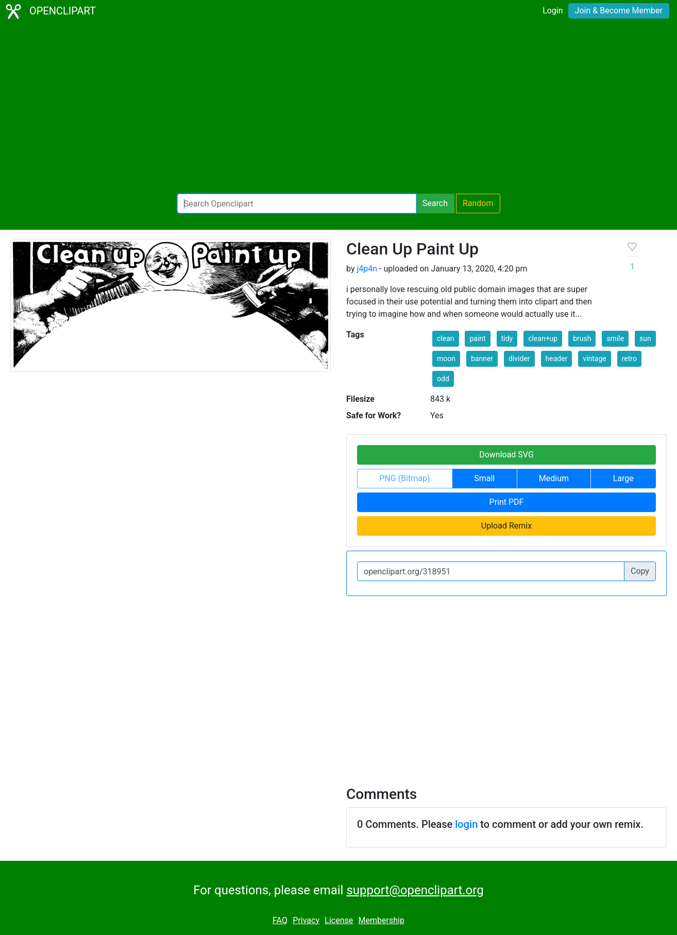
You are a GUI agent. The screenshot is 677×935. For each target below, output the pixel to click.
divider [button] (519, 358)
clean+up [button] (542, 338)
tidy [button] (507, 338)
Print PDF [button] (506, 502)
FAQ (280, 920)
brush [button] (582, 338)
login (466, 824)
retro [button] (629, 358)
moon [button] (446, 358)
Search (435, 203)
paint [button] (477, 338)
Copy (640, 571)
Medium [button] (554, 478)
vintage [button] (594, 358)
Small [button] (484, 478)
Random (478, 203)
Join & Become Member (619, 10)
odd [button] (443, 379)
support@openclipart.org (414, 890)
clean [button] (445, 338)
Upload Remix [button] (506, 526)
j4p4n (367, 269)
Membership (381, 920)
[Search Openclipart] (296, 203)
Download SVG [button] (506, 455)
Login (553, 10)
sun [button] (645, 338)
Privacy (306, 920)
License (339, 920)
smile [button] (615, 338)
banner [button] (482, 358)
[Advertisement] (338, 108)
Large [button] (623, 478)
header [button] (557, 358)
